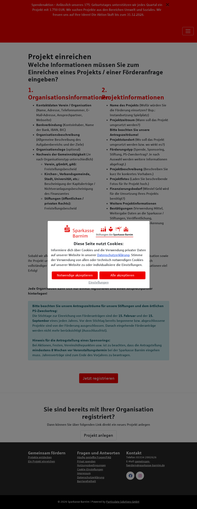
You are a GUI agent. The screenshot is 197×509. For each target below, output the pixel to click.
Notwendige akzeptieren (75, 275)
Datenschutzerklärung (113, 255)
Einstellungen (99, 282)
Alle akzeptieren (122, 275)
